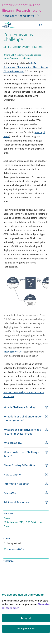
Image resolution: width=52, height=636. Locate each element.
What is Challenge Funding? (26, 407)
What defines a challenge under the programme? (26, 418)
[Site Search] (41, 25)
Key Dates (26, 493)
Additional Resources (26, 502)
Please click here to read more (18, 15)
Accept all (26, 618)
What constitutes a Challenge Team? (26, 454)
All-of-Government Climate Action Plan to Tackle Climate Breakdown (25, 67)
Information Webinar (26, 483)
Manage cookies (26, 628)
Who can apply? (26, 443)
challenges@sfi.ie (12, 351)
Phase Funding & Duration (26, 465)
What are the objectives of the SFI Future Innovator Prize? (26, 431)
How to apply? (26, 474)
